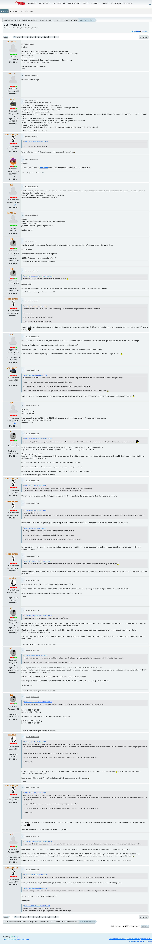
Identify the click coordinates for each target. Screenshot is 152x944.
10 (38, 37)
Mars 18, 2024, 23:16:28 (31, 136)
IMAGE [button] (85, 3)
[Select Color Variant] (150, 4)
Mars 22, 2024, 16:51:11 (32, 836)
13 (48, 37)
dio (11, 239)
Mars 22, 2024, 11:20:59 (32, 503)
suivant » (144, 31)
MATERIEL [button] (95, 3)
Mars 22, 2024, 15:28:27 (32, 697)
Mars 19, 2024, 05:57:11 (31, 159)
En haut (6, 917)
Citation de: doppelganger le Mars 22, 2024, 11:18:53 (38, 702)
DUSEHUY (11, 41)
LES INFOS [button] (32, 3)
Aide (130, 941)
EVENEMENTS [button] (44, 3)
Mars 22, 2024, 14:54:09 (32, 650)
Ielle (12, 157)
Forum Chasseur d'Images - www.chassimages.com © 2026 (130, 939)
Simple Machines (23, 939)
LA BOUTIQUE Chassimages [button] (121, 3)
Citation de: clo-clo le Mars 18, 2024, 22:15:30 (36, 142)
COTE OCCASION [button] (59, 3)
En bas (5, 37)
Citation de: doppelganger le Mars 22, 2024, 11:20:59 (38, 615)
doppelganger (11, 134)
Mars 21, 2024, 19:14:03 (32, 370)
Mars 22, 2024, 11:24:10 (32, 556)
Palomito (12, 578)
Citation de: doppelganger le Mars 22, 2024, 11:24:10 (38, 841)
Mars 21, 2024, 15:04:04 (31, 241)
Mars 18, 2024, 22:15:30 (31, 100)
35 (54, 37)
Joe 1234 (11, 73)
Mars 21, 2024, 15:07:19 (31, 271)
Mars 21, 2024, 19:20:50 (32, 405)
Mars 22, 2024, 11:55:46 (32, 580)
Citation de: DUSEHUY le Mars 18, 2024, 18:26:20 (37, 906)
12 (45, 37)
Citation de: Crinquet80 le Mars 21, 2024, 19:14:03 (37, 561)
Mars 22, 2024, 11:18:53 (32, 481)
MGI (11, 334)
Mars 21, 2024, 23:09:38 (32, 434)
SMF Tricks (14, 936)
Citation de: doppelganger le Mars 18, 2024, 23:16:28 (38, 276)
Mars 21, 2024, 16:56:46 (31, 301)
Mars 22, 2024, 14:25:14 (32, 610)
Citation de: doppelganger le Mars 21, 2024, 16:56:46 (38, 439)
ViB (11, 184)
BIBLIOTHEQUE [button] (74, 3)
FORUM (105, 3)
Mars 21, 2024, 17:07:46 (32, 337)
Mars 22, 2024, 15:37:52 (32, 737)
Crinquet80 (12, 368)
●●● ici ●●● (44, 167)
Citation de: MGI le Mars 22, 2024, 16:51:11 (35, 875)
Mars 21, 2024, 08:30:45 (31, 215)
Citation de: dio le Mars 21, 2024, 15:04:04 (35, 306)
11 (41, 37)
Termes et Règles (138, 941)
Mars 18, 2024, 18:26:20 (27, 44)
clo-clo (12, 99)
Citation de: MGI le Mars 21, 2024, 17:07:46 (35, 375)
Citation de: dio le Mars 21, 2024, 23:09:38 (35, 486)
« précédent (135, 31)
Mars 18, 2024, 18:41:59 (31, 75)
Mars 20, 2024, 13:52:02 (31, 187)
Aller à (112, 926)
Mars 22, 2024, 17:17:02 (32, 869)
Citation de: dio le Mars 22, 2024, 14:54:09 (35, 742)
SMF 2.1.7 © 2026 (9, 939)
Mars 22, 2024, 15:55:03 (32, 787)
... (51, 37)
